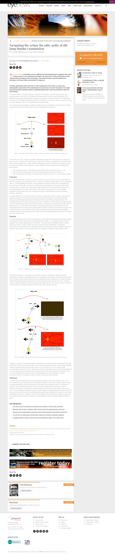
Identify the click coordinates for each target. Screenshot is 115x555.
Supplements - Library (92, 522)
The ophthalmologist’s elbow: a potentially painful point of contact (93, 81)
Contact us (98, 6)
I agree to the (92, 58)
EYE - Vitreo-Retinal (43, 61)
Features (41, 6)
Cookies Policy (89, 2)
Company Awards (66, 528)
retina (11, 76)
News (69, 6)
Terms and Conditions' (96, 58)
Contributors (64, 526)
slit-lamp (15, 74)
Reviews (57, 6)
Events (63, 6)
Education (49, 6)
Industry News (88, 6)
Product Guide (77, 6)
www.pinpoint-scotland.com (16, 529)
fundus (20, 74)
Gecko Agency (61, 552)
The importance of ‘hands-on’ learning (92, 73)
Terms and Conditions (41, 526)
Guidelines (89, 524)
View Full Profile (26, 490)
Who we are (64, 520)
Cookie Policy (39, 520)
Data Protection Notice (42, 522)
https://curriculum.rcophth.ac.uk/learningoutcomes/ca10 (23, 430)
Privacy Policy (39, 524)
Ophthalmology (25, 41)
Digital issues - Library (92, 520)
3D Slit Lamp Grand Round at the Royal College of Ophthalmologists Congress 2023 (92, 90)
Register (63, 522)
